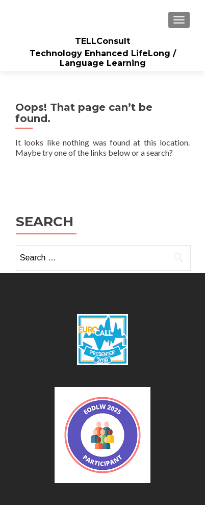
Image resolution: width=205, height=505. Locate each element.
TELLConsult (102, 41)
